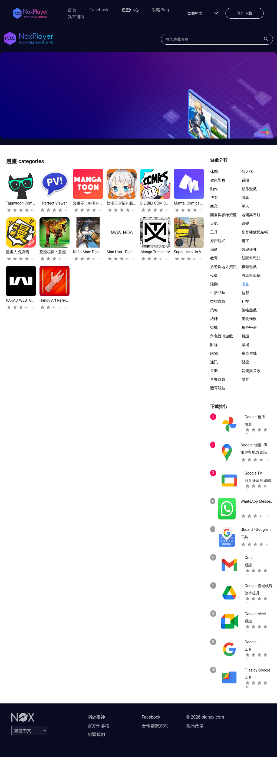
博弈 (245, 197)
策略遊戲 (249, 310)
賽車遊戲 (249, 353)
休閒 (214, 171)
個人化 (247, 171)
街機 (214, 327)
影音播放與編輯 (255, 232)
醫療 (245, 362)
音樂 (214, 370)
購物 (214, 353)
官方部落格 (98, 725)
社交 (245, 301)
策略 (214, 310)
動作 (214, 189)
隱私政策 (195, 725)
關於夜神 (96, 717)
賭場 (245, 345)
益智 (245, 293)
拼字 (245, 241)
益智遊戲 (217, 301)
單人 (245, 206)
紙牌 (214, 319)
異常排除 (76, 16)
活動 (214, 284)
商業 (214, 206)
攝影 (214, 249)
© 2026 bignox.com (205, 717)
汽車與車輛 (251, 275)
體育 (245, 379)
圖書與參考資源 (223, 215)
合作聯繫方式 (155, 725)
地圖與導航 (251, 215)
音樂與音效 (251, 370)
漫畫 (245, 284)
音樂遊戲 (217, 379)
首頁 (72, 10)
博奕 (214, 197)
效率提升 (249, 249)
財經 (214, 345)
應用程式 (217, 241)
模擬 (214, 275)
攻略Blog (160, 10)
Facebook (98, 10)
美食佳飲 (249, 319)
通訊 (214, 362)
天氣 (214, 223)
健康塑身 (217, 180)
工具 (214, 232)
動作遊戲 (249, 189)
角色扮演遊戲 (221, 336)
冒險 (245, 180)
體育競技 (217, 388)
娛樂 (245, 223)
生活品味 (217, 293)
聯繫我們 (96, 734)
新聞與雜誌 (251, 258)
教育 (214, 258)
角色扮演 (249, 327)
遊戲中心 (130, 10)
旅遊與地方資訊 (223, 267)
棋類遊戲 (249, 267)
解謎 (245, 336)
